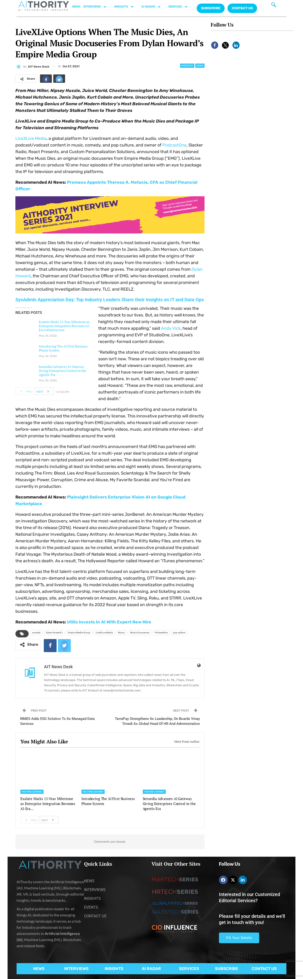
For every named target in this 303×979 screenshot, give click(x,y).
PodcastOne (174, 145)
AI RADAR (153, 6)
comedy (36, 632)
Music (121, 632)
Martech (187, 65)
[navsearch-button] (273, 6)
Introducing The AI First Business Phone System (63, 348)
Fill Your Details (239, 938)
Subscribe (210, 8)
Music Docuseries (139, 632)
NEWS (76, 6)
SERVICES (180, 6)
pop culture (179, 632)
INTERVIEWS (97, 6)
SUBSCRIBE (226, 968)
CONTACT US (242, 8)
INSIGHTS (126, 6)
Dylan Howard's (54, 632)
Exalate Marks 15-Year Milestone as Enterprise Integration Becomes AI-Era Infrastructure (64, 326)
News (200, 65)
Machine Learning (32, 792)
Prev (25, 391)
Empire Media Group (79, 632)
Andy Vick (171, 328)
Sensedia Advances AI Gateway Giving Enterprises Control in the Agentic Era (62, 370)
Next (44, 391)
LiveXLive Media (31, 138)
